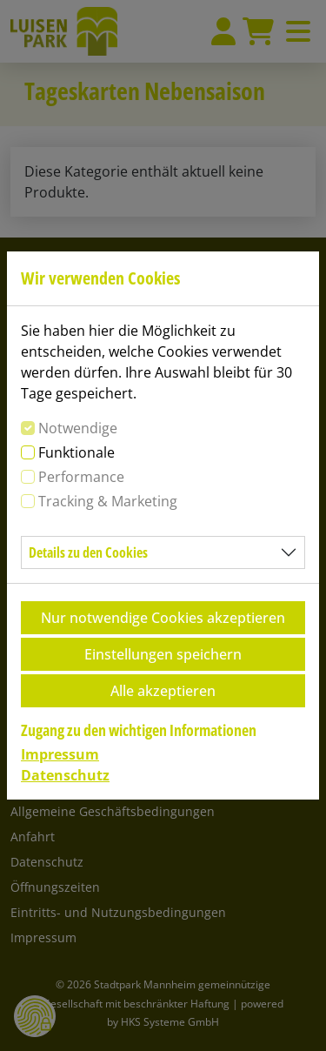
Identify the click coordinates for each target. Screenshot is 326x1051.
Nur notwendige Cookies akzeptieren (163, 617)
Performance (81, 476)
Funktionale (76, 452)
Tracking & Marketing (107, 501)
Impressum (60, 754)
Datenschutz (65, 775)
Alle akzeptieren (163, 690)
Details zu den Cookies (88, 552)
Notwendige (77, 428)
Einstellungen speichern (163, 654)
